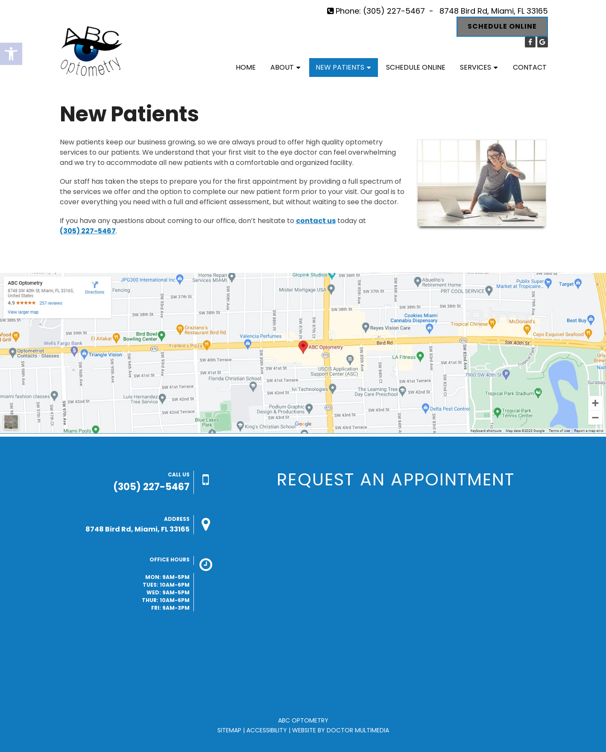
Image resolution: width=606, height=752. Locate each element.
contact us (316, 221)
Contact (530, 67)
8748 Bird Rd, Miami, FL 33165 (493, 11)
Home (246, 67)
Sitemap (229, 730)
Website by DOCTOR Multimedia (340, 730)
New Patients (340, 67)
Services (475, 67)
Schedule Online (502, 26)
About (282, 67)
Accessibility (266, 730)
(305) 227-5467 (394, 11)
